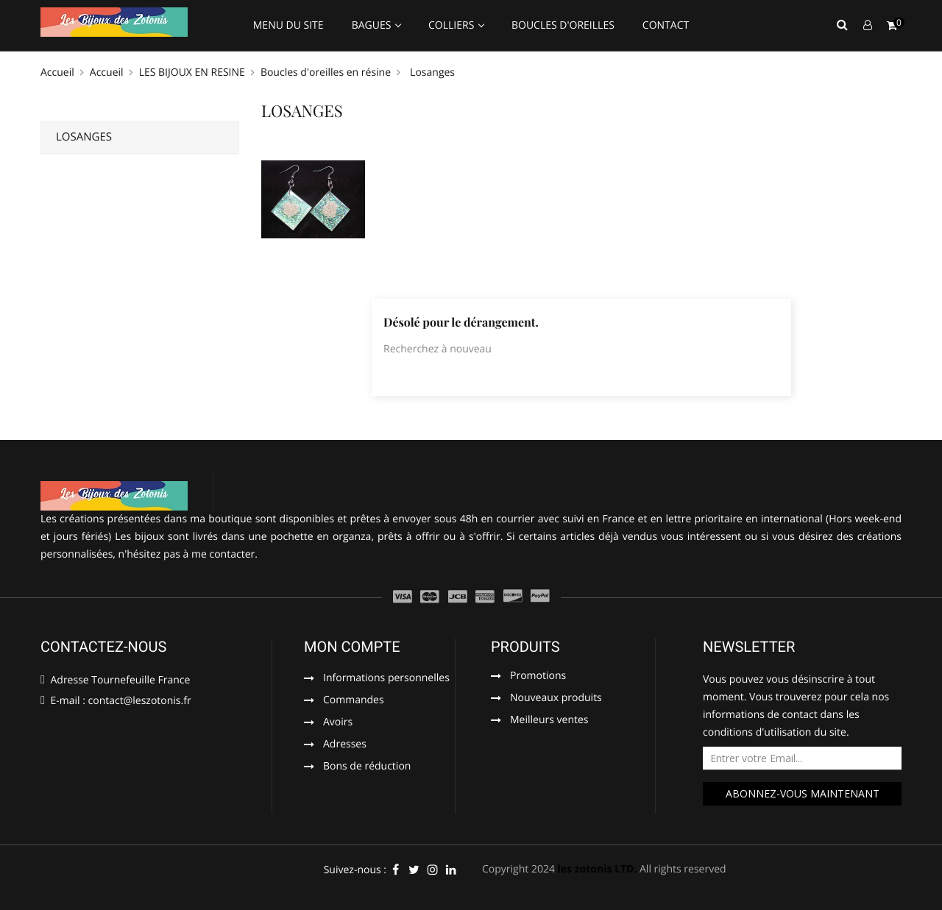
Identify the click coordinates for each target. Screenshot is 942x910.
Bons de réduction (367, 767)
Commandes (353, 701)
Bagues (373, 25)
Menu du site (288, 25)
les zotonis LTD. (597, 869)
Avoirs (338, 723)
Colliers (452, 25)
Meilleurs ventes (549, 721)
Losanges (84, 136)
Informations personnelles (386, 679)
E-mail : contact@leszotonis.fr (115, 701)
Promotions (538, 677)
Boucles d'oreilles (563, 25)
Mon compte (352, 646)
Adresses (344, 745)
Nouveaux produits (556, 699)
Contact (665, 25)
